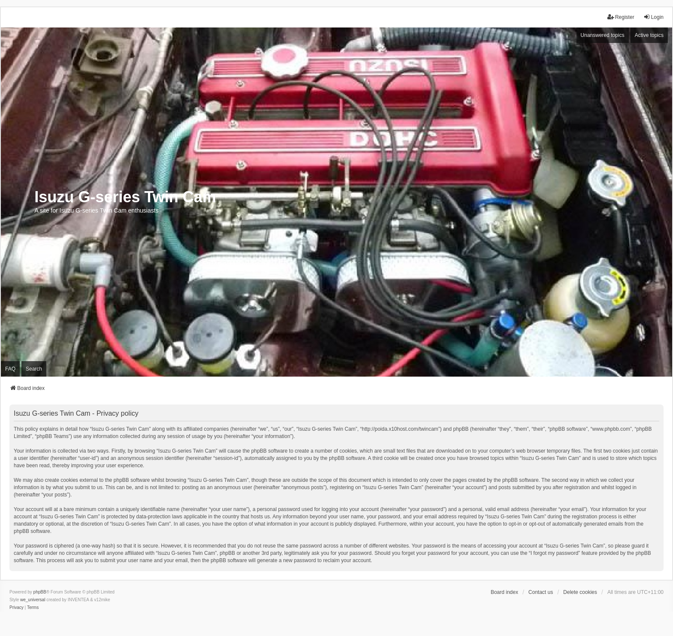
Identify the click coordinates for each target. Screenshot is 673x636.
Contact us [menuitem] (540, 592)
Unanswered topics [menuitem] (602, 35)
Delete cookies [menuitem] (580, 592)
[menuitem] (16, 608)
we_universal (32, 599)
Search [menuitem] (34, 369)
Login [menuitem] (653, 17)
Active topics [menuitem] (649, 35)
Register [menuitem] (620, 17)
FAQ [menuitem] (10, 369)
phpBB (39, 592)
